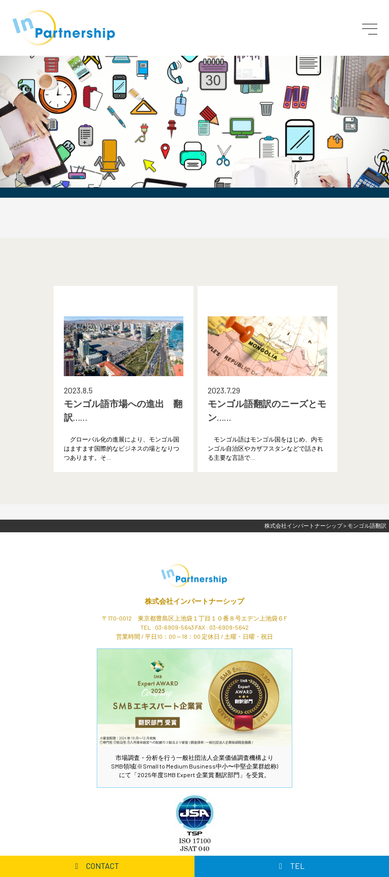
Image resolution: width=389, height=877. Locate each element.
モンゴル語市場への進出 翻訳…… (123, 410)
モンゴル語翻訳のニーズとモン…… (267, 410)
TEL (291, 865)
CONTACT (97, 865)
